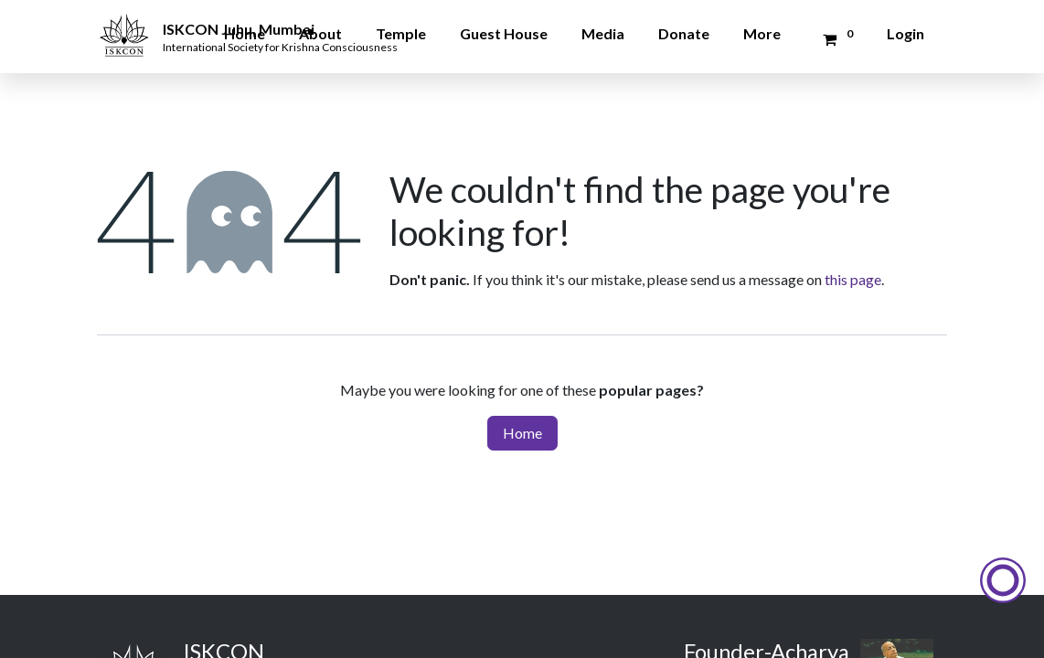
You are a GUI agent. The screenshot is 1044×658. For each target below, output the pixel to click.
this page (853, 279)
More (762, 33)
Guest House (504, 33)
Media (602, 33)
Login (905, 33)
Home (244, 33)
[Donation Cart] (835, 39)
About (320, 33)
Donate (683, 33)
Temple (401, 33)
